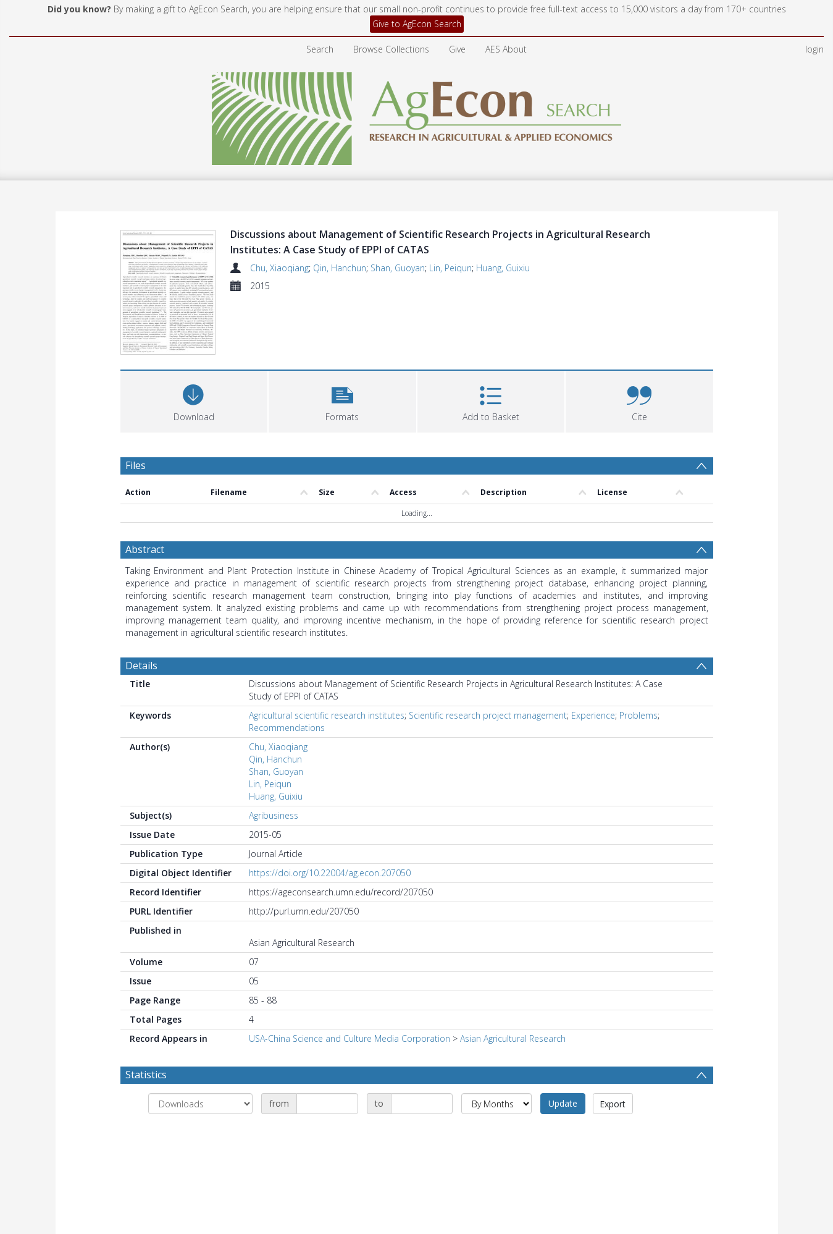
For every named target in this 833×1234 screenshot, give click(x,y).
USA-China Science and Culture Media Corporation (349, 1038)
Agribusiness (273, 815)
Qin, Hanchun (339, 268)
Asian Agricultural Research (513, 1038)
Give (457, 49)
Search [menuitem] (319, 49)
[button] (342, 400)
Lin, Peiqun (450, 268)
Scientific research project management (488, 715)
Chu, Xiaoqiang (279, 268)
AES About (506, 49)
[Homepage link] (416, 115)
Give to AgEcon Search (416, 24)
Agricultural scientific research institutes (326, 715)
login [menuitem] (814, 49)
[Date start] (327, 1103)
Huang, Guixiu (503, 268)
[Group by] (200, 1103)
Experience (593, 715)
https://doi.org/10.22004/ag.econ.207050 (330, 873)
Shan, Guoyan (397, 268)
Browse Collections (391, 49)
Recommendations (287, 727)
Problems (638, 715)
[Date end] (422, 1103)
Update (562, 1103)
